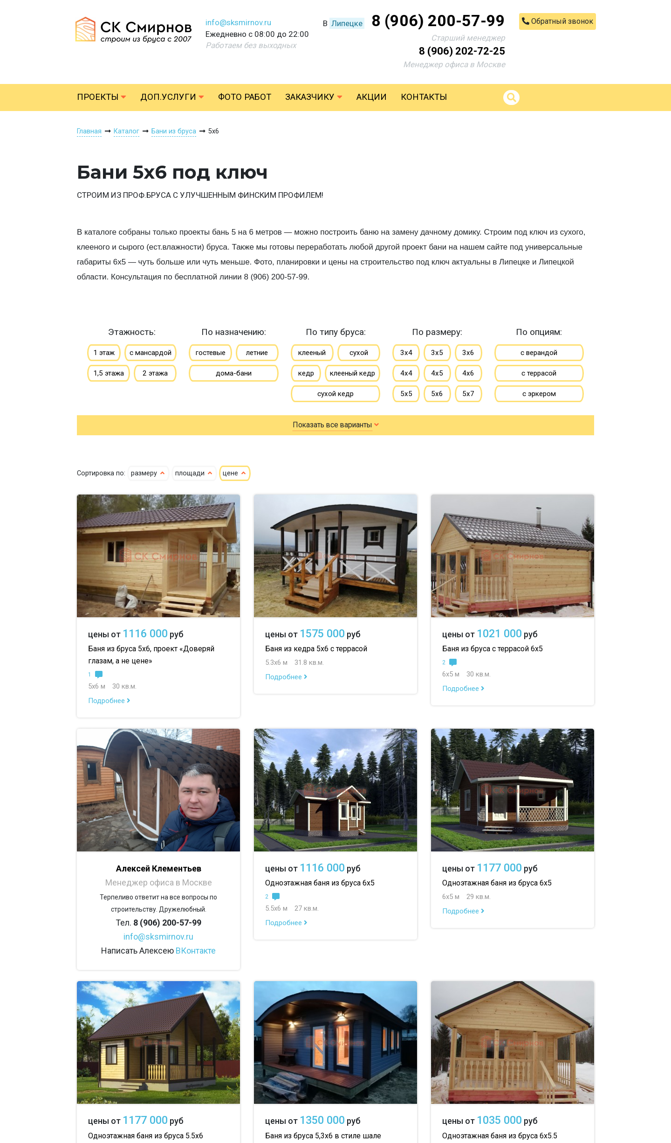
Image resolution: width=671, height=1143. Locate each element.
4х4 (406, 373)
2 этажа (155, 373)
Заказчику (313, 97)
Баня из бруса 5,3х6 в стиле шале (323, 1135)
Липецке (347, 23)
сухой (358, 352)
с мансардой (150, 352)
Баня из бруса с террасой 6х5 (492, 648)
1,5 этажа (108, 373)
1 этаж (104, 352)
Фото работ (244, 97)
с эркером (539, 394)
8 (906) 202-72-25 (462, 51)
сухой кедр (335, 394)
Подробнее (109, 701)
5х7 (468, 394)
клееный (312, 352)
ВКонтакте (196, 950)
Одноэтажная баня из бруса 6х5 (320, 882)
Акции (371, 97)
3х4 (406, 352)
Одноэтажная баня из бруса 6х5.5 (499, 1135)
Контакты (424, 97)
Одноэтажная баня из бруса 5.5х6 (145, 1135)
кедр (306, 373)
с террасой (538, 373)
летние (257, 352)
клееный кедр (352, 373)
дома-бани (234, 373)
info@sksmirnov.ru (238, 22)
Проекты (101, 97)
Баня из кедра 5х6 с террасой (316, 648)
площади (194, 473)
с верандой (538, 352)
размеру (148, 473)
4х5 (437, 373)
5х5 (406, 394)
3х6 (468, 352)
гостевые (211, 352)
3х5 (437, 352)
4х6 (468, 373)
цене (235, 473)
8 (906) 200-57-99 (438, 20)
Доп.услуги (172, 97)
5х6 (437, 394)
